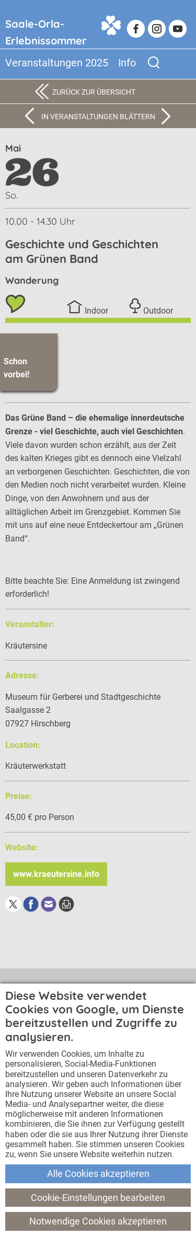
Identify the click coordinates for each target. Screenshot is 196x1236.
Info (127, 62)
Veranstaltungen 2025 (56, 62)
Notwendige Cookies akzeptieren (98, 1221)
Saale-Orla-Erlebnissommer (46, 29)
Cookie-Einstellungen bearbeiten (98, 1197)
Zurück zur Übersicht (93, 92)
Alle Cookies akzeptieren (98, 1173)
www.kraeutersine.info (56, 874)
